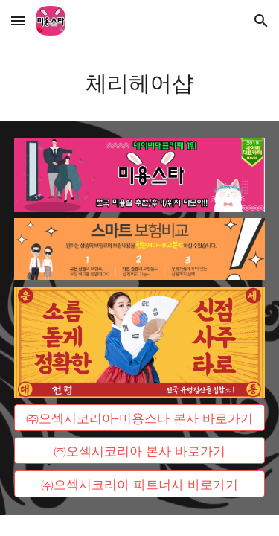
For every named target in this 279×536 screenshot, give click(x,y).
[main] (140, 81)
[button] (18, 20)
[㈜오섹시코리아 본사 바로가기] (140, 451)
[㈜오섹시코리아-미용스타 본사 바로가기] (140, 418)
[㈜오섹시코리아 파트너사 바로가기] (140, 484)
